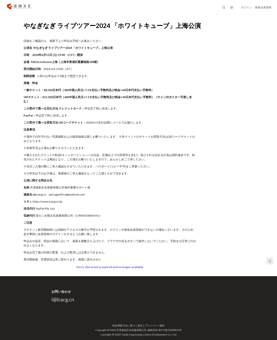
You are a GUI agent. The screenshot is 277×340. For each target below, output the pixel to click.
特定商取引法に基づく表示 (127, 325)
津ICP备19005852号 (170, 330)
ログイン (246, 7)
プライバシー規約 (155, 325)
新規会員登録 (263, 7)
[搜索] (223, 7)
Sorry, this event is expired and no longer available (109, 267)
